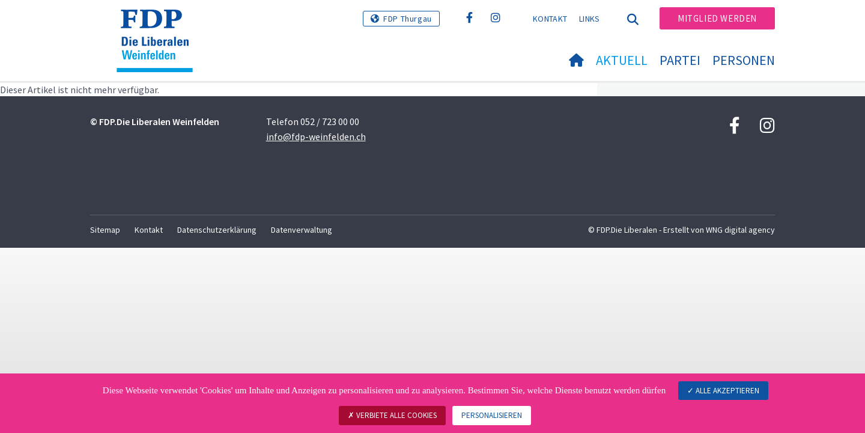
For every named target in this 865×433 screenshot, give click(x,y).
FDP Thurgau (407, 18)
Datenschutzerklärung (216, 229)
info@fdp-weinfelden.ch (316, 137)
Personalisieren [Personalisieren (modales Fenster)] (491, 415)
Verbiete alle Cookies (392, 415)
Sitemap (105, 229)
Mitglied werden (717, 18)
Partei (680, 60)
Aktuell (622, 60)
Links (589, 18)
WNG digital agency (740, 229)
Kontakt (550, 18)
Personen (743, 60)
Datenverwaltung (301, 229)
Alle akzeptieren (723, 390)
